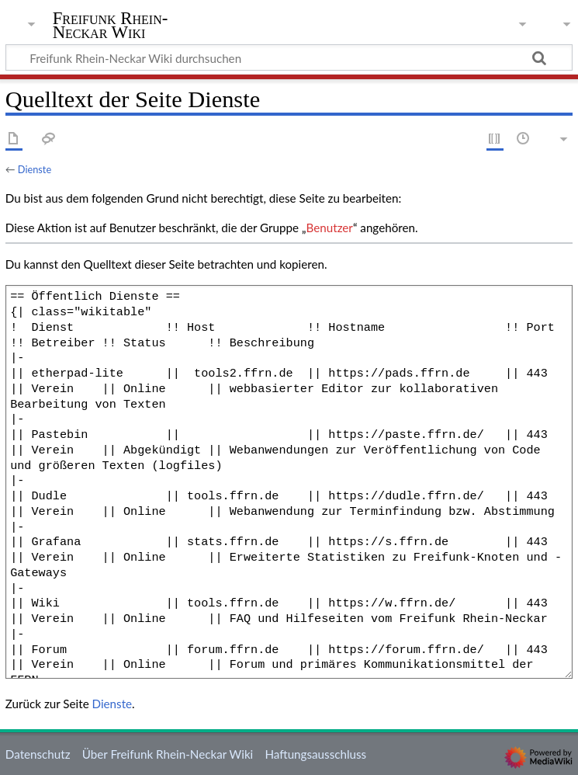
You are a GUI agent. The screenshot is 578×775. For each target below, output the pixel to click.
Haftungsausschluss (315, 754)
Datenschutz (38, 754)
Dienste (34, 169)
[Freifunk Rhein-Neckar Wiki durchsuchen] (289, 57)
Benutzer (329, 228)
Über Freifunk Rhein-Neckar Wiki (167, 754)
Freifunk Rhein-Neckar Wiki (110, 26)
